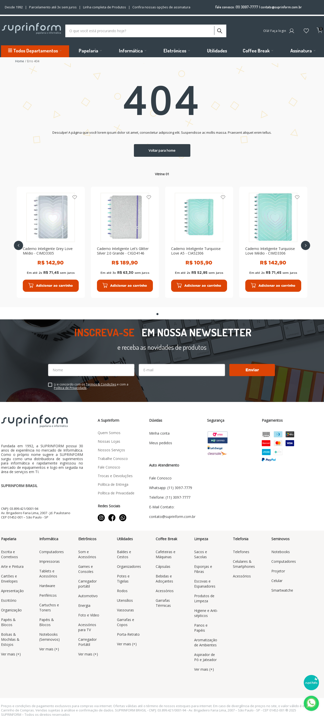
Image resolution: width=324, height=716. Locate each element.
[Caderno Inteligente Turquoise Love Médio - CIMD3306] (273, 240)
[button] (157, 310)
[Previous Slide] (18, 243)
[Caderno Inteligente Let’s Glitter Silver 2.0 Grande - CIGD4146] (125, 240)
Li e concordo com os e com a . (91, 382)
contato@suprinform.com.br (281, 7)
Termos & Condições (101, 380)
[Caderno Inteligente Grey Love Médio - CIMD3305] (51, 240)
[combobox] (145, 29)
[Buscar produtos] (219, 28)
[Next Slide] (305, 243)
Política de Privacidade (70, 384)
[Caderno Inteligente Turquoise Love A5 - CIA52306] (199, 240)
